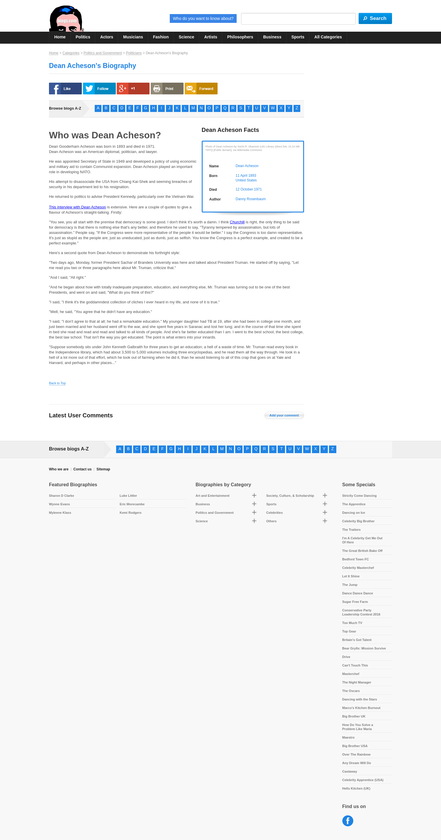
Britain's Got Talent (357, 640)
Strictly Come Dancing (359, 495)
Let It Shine (350, 576)
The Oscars (351, 691)
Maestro (348, 737)
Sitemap (103, 469)
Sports (297, 37)
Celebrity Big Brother (358, 521)
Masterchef (350, 674)
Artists (210, 37)
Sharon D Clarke (61, 495)
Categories (70, 53)
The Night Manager (356, 682)
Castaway (349, 771)
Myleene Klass (60, 512)
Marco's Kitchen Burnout (361, 708)
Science (186, 37)
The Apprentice (354, 504)
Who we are (59, 469)
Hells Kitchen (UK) (356, 788)
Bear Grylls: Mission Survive (364, 648)
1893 (252, 176)
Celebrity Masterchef (358, 567)
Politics (83, 37)
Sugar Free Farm (355, 601)
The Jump (349, 584)
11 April (241, 176)
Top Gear (349, 631)
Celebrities (274, 512)
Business (272, 37)
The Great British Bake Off (362, 550)
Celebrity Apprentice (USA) (363, 780)
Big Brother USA (355, 746)
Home (60, 37)
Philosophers (240, 37)
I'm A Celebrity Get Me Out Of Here (362, 540)
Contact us (82, 469)
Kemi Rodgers (131, 512)
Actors (106, 37)
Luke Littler (128, 495)
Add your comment (284, 415)
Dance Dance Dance (357, 593)
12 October (244, 189)
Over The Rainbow (356, 754)
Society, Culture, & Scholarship (290, 495)
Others (271, 521)
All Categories (328, 37)
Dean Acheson (247, 166)
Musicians (133, 37)
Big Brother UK (353, 716)
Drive (346, 657)
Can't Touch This (355, 665)
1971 (258, 189)
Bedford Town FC (355, 559)
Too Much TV (352, 623)
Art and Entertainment (213, 495)
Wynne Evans (59, 504)
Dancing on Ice (353, 512)
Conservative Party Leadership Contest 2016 (361, 612)
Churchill (237, 222)
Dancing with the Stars (359, 699)
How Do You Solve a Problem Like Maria (357, 727)
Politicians (134, 53)
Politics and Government (103, 53)
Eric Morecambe (132, 504)
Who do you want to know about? (203, 18)
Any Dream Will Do (356, 763)
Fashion (161, 37)
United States (246, 180)
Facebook (348, 821)
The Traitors (351, 529)
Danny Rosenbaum (251, 199)
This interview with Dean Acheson (77, 207)
